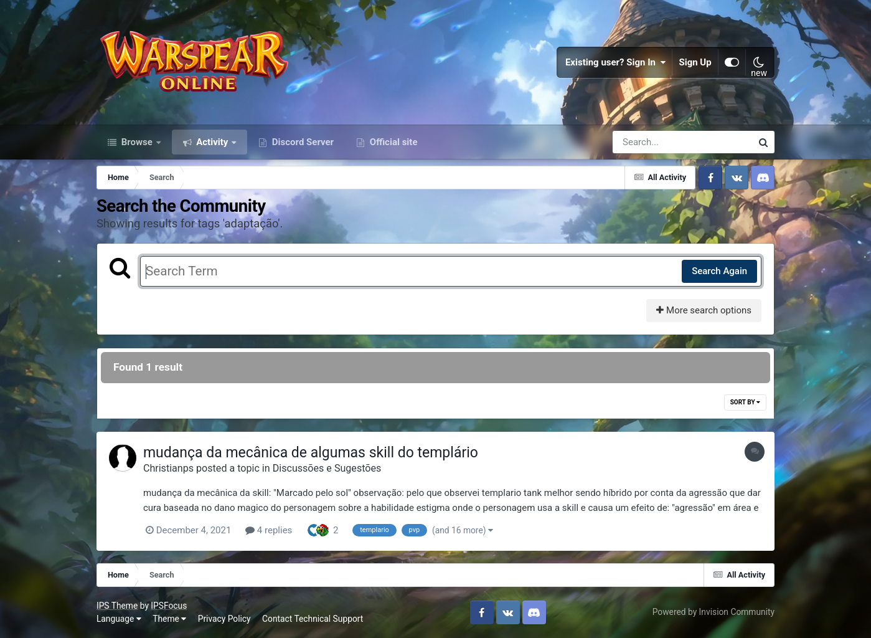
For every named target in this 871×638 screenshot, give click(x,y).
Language (119, 619)
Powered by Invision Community (713, 612)
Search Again (719, 271)
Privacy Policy (224, 619)
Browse (137, 142)
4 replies (268, 530)
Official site (392, 142)
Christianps (168, 468)
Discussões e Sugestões (327, 468)
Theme (169, 619)
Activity (212, 142)
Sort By (745, 402)
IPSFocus (169, 606)
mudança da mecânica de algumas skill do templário (310, 452)
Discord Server (302, 142)
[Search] (647, 142)
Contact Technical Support (312, 619)
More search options (703, 310)
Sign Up (695, 62)
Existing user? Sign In (615, 62)
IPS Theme (117, 606)
